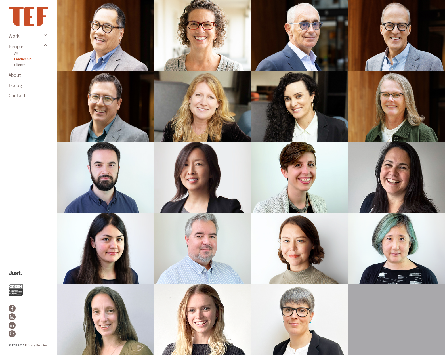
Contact (17, 96)
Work (14, 36)
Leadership (23, 59)
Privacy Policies (36, 345)
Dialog (15, 86)
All (16, 53)
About (15, 75)
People (16, 47)
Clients (20, 65)
